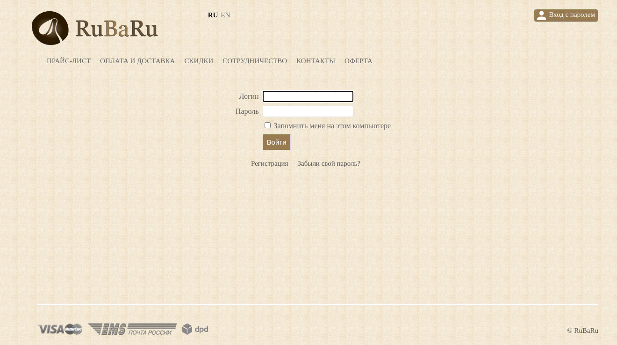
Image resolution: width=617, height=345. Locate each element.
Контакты (315, 61)
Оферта (358, 61)
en (225, 15)
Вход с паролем (566, 15)
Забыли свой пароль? (329, 163)
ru (213, 15)
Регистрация (269, 163)
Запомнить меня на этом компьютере (331, 126)
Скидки (198, 61)
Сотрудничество (254, 61)
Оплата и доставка (137, 61)
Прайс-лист (69, 61)
